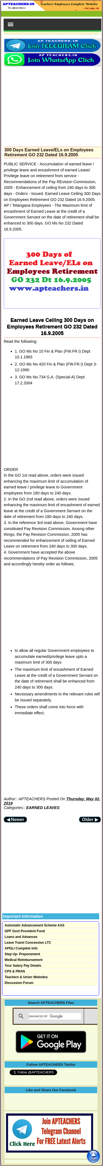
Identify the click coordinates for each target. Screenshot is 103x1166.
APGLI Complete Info (21, 948)
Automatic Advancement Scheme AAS (35, 925)
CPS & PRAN (15, 971)
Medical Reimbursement (24, 960)
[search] (55, 1016)
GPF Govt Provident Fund (25, 931)
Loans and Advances (21, 937)
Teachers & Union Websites (26, 977)
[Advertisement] (52, 105)
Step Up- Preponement (22, 954)
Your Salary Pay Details (23, 966)
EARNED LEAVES (42, 807)
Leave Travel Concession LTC (28, 943)
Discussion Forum (19, 983)
